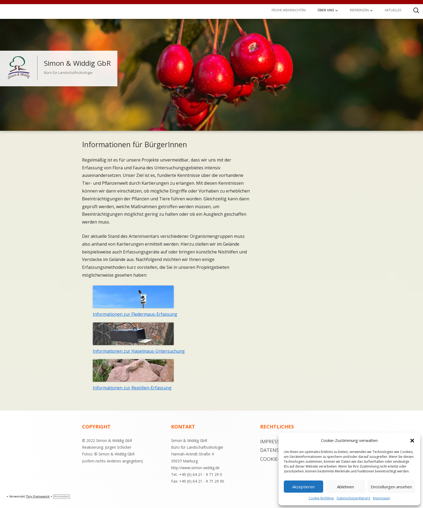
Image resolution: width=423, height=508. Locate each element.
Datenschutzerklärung (353, 498)
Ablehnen (345, 486)
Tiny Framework (37, 496)
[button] (412, 440)
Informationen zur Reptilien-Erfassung (132, 388)
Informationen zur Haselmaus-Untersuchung (139, 351)
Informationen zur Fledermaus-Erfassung (135, 314)
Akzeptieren (303, 486)
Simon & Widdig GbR (77, 63)
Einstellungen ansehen (391, 486)
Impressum (381, 498)
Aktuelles (393, 10)
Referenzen (359, 10)
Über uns (326, 10)
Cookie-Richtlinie (321, 498)
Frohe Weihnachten (289, 10)
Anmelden (61, 496)
